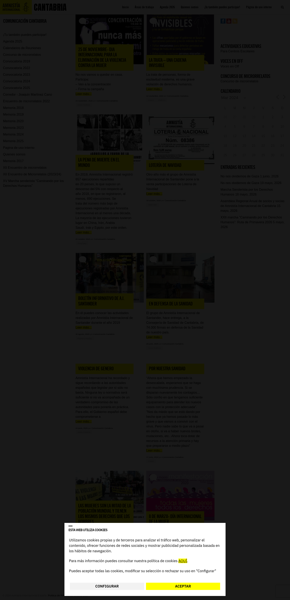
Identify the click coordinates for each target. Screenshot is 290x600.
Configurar (107, 586)
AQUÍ (182, 561)
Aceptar (183, 586)
